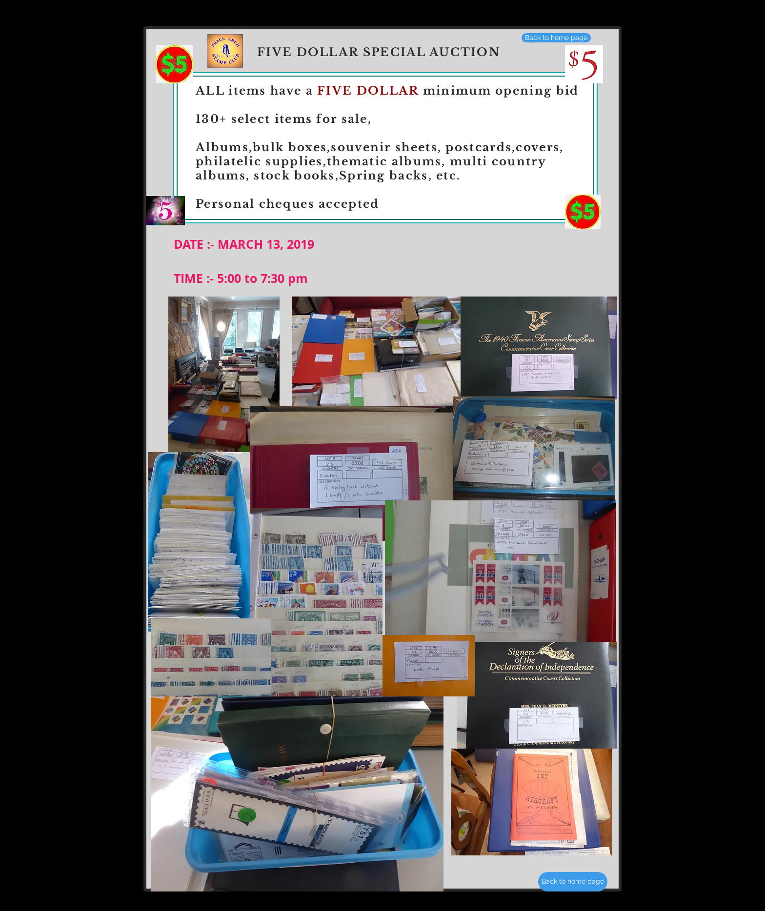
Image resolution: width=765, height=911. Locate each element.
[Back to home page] (556, 37)
